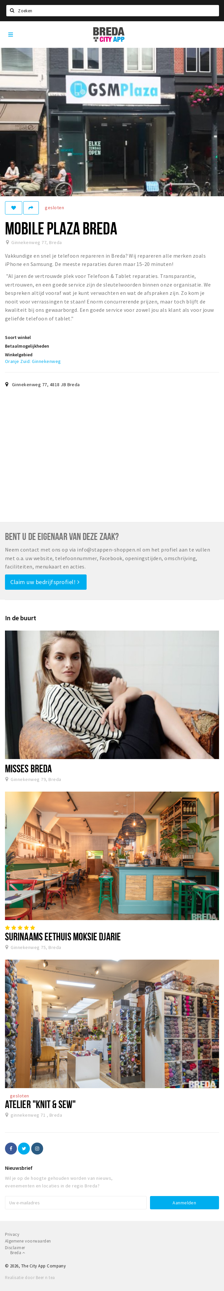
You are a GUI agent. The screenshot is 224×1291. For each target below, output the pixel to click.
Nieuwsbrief (19, 1167)
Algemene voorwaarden (28, 1241)
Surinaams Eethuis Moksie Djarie (63, 936)
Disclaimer (15, 1247)
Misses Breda (28, 768)
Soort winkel (18, 337)
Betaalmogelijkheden (27, 346)
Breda (17, 1252)
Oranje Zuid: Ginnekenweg (33, 361)
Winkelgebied (19, 355)
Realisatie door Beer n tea (30, 1277)
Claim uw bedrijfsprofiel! (45, 582)
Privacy (12, 1234)
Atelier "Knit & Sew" (40, 1104)
